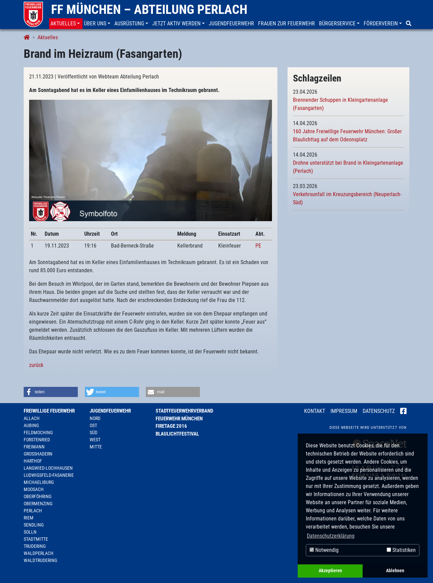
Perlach (33, 510)
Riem (28, 517)
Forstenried (37, 439)
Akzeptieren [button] (330, 571)
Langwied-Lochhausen (48, 468)
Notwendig (324, 550)
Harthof (33, 461)
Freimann (34, 446)
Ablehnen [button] (395, 571)
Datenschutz (379, 411)
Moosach (34, 489)
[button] (66, 23)
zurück (36, 365)
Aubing (31, 425)
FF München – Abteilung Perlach (149, 9)
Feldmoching (38, 432)
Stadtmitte (36, 539)
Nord (95, 418)
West (95, 439)
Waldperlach (38, 553)
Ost (93, 425)
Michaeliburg (39, 482)
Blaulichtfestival (177, 434)
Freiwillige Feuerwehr (49, 411)
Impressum (344, 411)
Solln (30, 532)
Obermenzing (38, 503)
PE (258, 245)
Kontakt (314, 411)
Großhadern (38, 454)
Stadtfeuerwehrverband (184, 411)
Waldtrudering (40, 560)
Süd (93, 432)
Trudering (35, 546)
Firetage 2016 (171, 426)
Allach (32, 418)
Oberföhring (37, 496)
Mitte (96, 446)
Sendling (34, 525)
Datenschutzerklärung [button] (331, 536)
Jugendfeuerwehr (110, 411)
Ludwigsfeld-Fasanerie (49, 475)
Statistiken (401, 550)
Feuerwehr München (179, 419)
